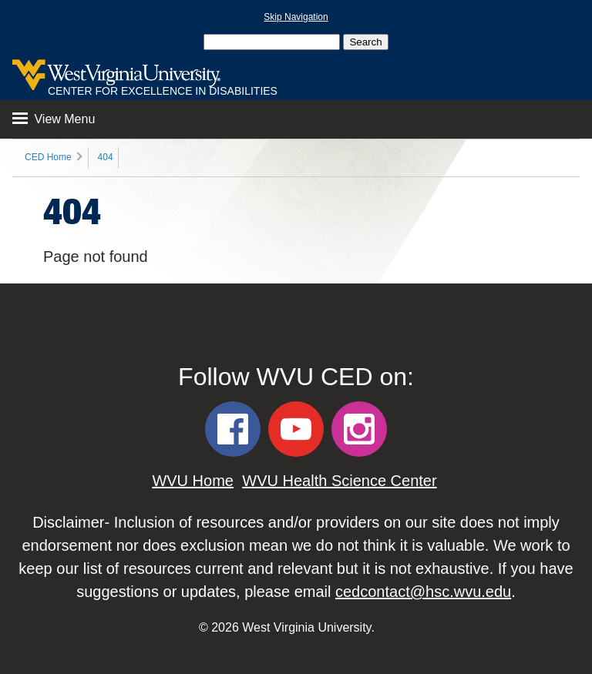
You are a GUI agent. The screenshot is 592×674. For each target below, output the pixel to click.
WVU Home (193, 480)
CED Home (48, 157)
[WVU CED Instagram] (359, 429)
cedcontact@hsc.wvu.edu (423, 591)
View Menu (53, 119)
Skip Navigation (296, 17)
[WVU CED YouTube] (296, 429)
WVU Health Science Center (339, 480)
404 (105, 157)
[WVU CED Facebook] (233, 429)
